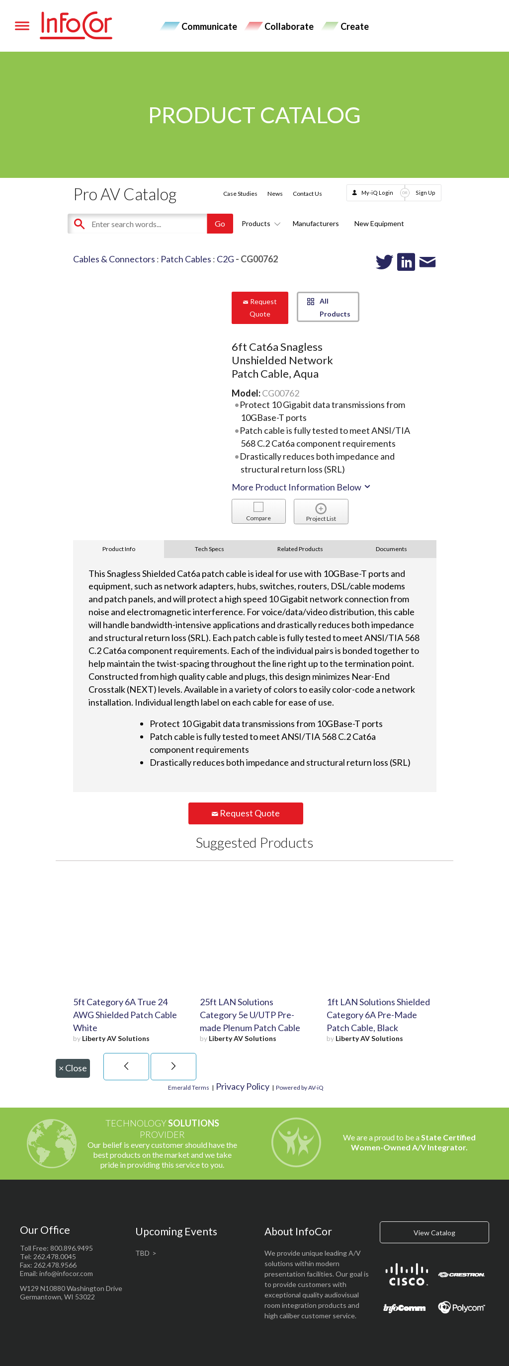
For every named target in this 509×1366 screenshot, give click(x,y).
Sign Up (425, 192)
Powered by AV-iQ (300, 1087)
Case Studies (240, 193)
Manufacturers (316, 223)
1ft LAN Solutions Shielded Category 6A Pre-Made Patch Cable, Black (378, 1014)
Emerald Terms (188, 1087)
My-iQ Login (377, 192)
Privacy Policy (242, 1086)
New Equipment (379, 223)
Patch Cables (186, 258)
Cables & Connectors (114, 258)
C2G (225, 258)
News (275, 193)
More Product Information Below (302, 487)
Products (259, 223)
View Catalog (434, 1232)
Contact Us (307, 193)
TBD (142, 1253)
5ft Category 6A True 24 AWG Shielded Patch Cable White (125, 1014)
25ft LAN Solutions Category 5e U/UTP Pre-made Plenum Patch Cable (250, 1014)
